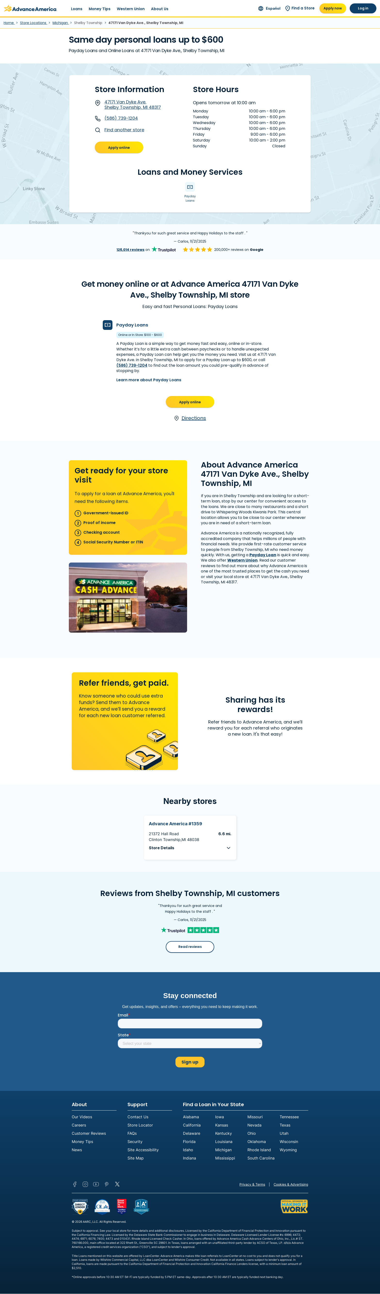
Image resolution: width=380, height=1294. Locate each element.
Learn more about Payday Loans (148, 380)
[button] (190, 848)
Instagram (85, 1184)
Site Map (135, 1158)
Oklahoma (256, 1141)
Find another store (119, 130)
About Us (159, 8)
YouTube (96, 1184)
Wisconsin (289, 1141)
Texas (285, 1125)
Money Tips (100, 8)
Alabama (191, 1117)
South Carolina (261, 1158)
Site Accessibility (143, 1150)
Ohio (251, 1133)
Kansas (221, 1125)
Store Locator (140, 1125)
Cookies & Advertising (291, 1185)
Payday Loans (132, 325)
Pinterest (107, 1184)
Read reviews (190, 947)
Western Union (131, 8)
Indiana (189, 1158)
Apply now (333, 8)
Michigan (61, 22)
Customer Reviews (89, 1133)
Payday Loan (262, 555)
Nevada (254, 1125)
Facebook (75, 1184)
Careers (79, 1125)
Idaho (188, 1150)
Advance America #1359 (175, 823)
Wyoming (288, 1150)
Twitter (117, 1184)
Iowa (219, 1117)
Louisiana (223, 1141)
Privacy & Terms (252, 1185)
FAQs (132, 1133)
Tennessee (289, 1117)
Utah (284, 1133)
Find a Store (300, 8)
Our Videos (82, 1117)
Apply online (119, 147)
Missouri (255, 1117)
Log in (363, 8)
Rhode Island (259, 1150)
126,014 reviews (130, 249)
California (192, 1125)
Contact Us (137, 1117)
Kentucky (223, 1133)
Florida (189, 1141)
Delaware (191, 1133)
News (77, 1150)
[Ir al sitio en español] (269, 8)
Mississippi (225, 1158)
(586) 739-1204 (116, 118)
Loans (76, 8)
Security (134, 1141)
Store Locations (33, 22)
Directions (190, 418)
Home (9, 22)
